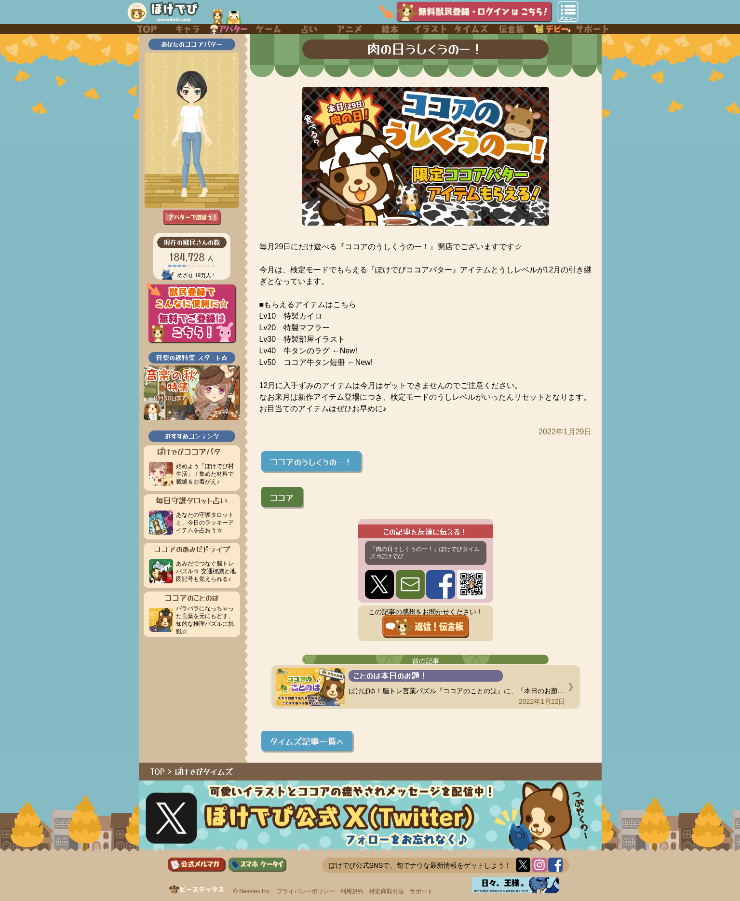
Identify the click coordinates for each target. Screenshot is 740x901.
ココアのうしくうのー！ (311, 461)
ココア (282, 497)
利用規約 (351, 891)
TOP (157, 771)
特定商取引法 (386, 891)
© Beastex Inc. (252, 891)
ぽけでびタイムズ (204, 771)
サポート (421, 891)
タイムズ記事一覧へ (307, 741)
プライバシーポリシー (306, 891)
